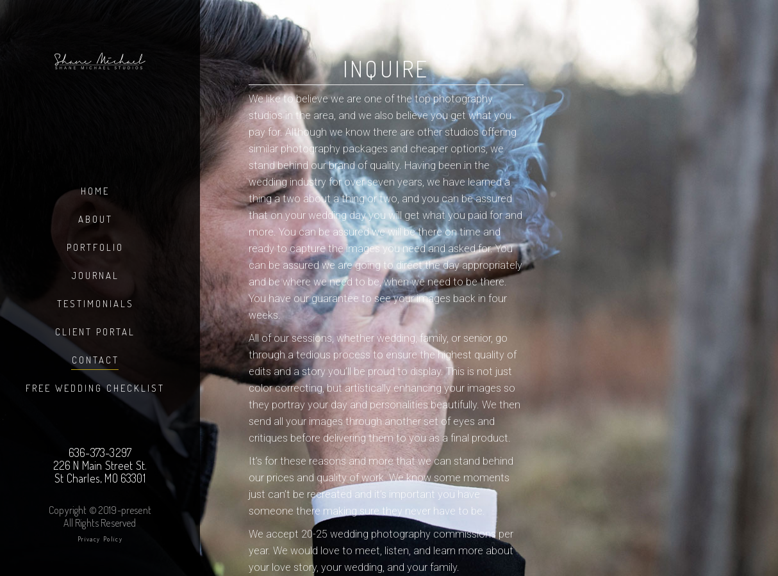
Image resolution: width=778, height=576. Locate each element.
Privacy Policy (100, 539)
